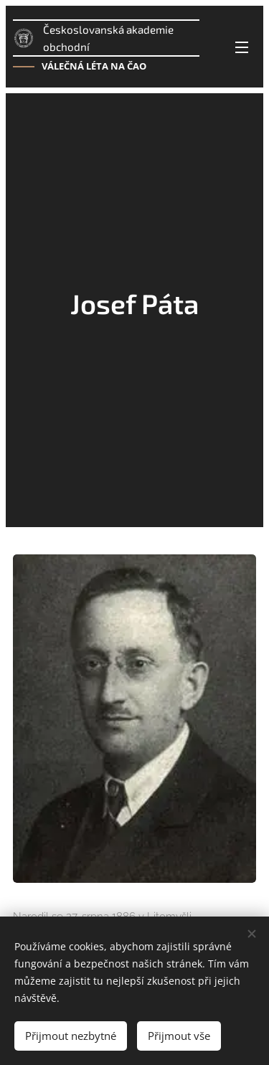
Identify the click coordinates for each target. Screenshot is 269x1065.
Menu (241, 47)
